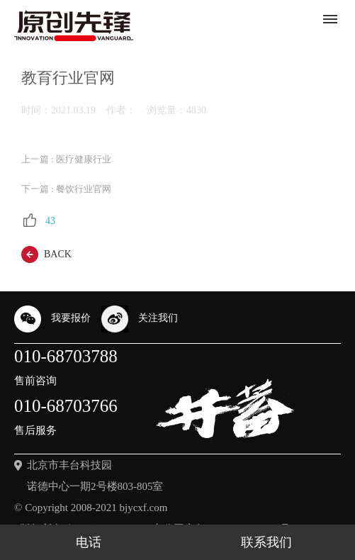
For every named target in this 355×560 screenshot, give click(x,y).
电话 (88, 542)
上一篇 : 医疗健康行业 (66, 159)
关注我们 (139, 319)
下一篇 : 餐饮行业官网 (66, 189)
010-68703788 (66, 369)
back (46, 254)
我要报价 (52, 319)
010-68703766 (66, 419)
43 (38, 220)
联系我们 (266, 542)
